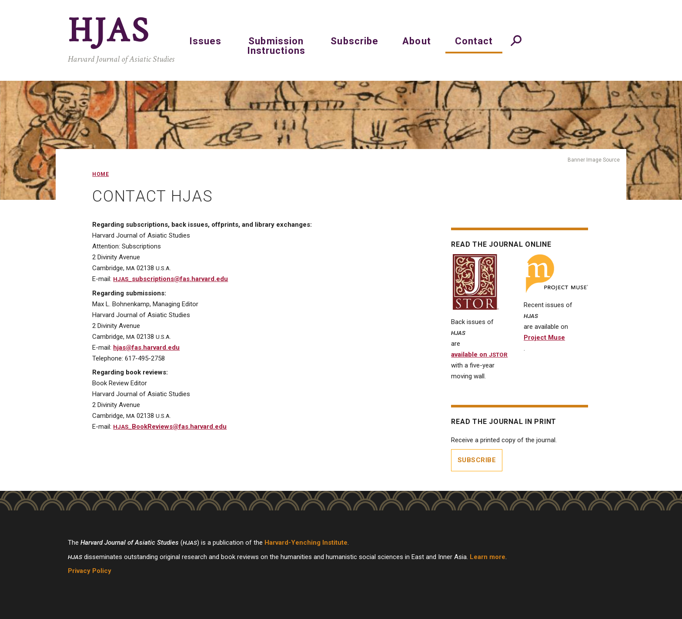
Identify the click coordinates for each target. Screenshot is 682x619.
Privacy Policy (89, 571)
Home (100, 174)
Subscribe (477, 460)
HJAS (109, 30)
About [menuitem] (416, 41)
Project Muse (544, 337)
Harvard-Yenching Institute (306, 542)
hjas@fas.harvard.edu (146, 347)
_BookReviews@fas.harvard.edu (170, 426)
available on (479, 354)
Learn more (487, 557)
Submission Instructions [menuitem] (276, 46)
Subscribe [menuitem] (354, 41)
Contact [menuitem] (474, 41)
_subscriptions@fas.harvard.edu (170, 279)
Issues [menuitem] (205, 41)
